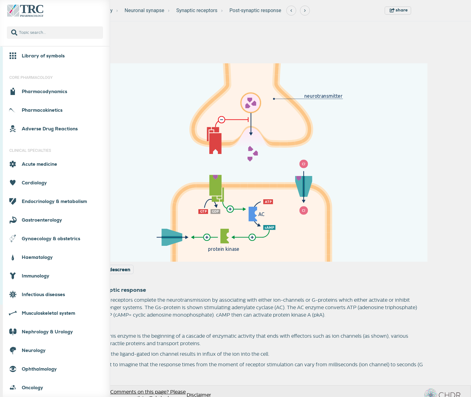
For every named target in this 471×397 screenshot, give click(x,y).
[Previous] (291, 11)
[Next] (305, 11)
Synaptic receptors (197, 10)
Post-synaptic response (255, 10)
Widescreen (116, 270)
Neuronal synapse (144, 10)
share (399, 10)
